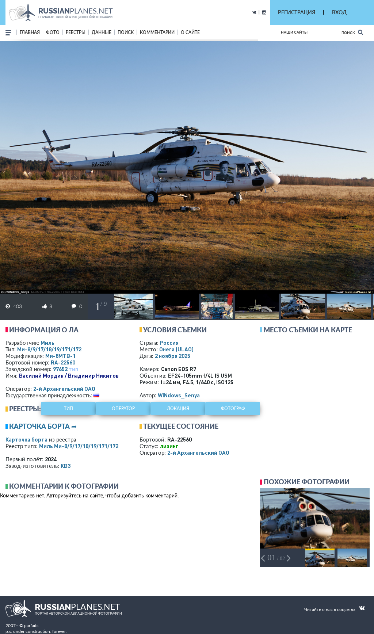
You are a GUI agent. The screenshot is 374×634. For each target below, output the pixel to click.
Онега (176, 349)
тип (73, 369)
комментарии (157, 32)
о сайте (190, 32)
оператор (123, 408)
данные (101, 32)
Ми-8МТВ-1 (60, 355)
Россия (169, 342)
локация (178, 408)
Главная (30, 32)
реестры (75, 32)
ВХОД (339, 12)
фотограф (233, 408)
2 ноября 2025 (172, 355)
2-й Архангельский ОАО (64, 388)
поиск (126, 32)
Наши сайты (294, 32)
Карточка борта (26, 439)
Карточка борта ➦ (43, 426)
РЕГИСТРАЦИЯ (296, 12)
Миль (47, 342)
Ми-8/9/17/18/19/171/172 (49, 349)
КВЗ (66, 465)
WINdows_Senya (179, 395)
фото (53, 32)
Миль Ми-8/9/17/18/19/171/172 (78, 446)
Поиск (352, 32)
